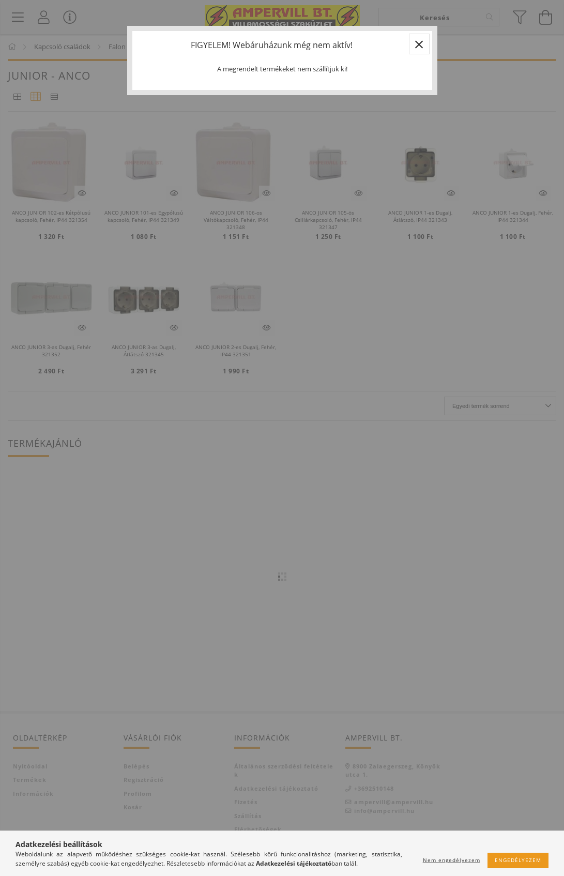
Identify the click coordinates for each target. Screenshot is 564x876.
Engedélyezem (518, 860)
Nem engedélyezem (451, 860)
